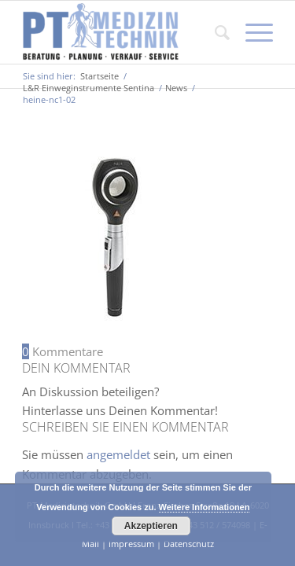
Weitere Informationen (204, 507)
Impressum (131, 543)
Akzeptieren (151, 525)
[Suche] (214, 32)
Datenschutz (189, 543)
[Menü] (251, 32)
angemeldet (118, 454)
